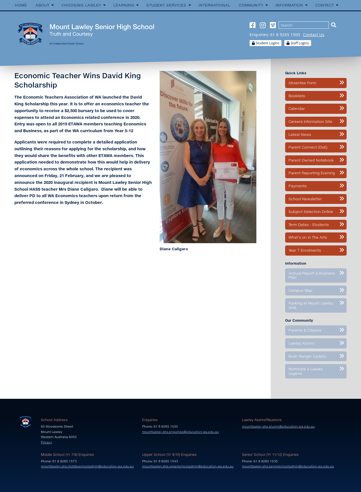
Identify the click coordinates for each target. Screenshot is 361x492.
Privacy (46, 442)
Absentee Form (302, 82)
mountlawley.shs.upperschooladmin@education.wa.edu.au (188, 466)
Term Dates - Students (309, 224)
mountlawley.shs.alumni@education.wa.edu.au (278, 426)
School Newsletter (305, 199)
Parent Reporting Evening (312, 173)
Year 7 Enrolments (305, 250)
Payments (298, 186)
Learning (123, 5)
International (214, 5)
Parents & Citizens (305, 330)
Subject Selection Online (311, 211)
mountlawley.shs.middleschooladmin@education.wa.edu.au (87, 466)
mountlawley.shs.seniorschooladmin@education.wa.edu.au (288, 466)
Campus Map (300, 290)
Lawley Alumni (301, 343)
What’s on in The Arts (308, 237)
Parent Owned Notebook (311, 160)
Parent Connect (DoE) (308, 147)
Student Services (166, 5)
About (42, 5)
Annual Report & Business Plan (312, 275)
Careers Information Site (310, 121)
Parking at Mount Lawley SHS (311, 305)
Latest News (300, 134)
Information (289, 5)
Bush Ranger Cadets (307, 356)
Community (251, 5)
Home (21, 5)
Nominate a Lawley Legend (306, 371)
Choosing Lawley (81, 5)
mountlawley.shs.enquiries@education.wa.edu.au (180, 432)
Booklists (297, 95)
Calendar (297, 108)
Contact (324, 5)
